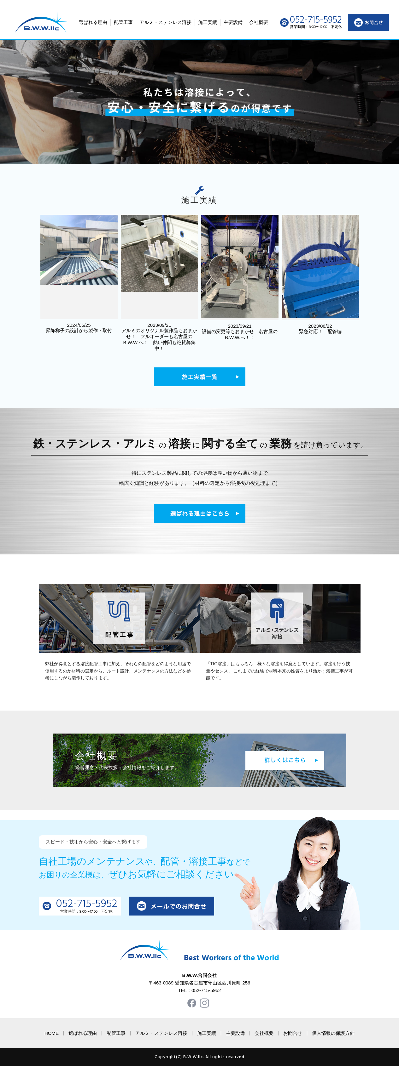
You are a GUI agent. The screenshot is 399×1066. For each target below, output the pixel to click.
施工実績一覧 (199, 376)
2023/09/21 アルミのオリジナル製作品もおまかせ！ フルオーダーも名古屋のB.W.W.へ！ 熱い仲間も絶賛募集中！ (159, 283)
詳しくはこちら (284, 760)
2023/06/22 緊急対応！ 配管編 (320, 274)
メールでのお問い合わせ (171, 906)
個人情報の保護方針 (333, 1033)
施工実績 (207, 22)
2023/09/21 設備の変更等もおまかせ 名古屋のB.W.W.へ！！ (240, 277)
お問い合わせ (368, 22)
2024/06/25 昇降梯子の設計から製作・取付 (79, 274)
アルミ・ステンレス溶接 (165, 22)
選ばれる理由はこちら (199, 513)
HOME (51, 1033)
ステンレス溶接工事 (280, 618)
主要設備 (233, 22)
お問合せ (292, 1033)
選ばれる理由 (93, 22)
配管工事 (123, 22)
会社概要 (258, 22)
